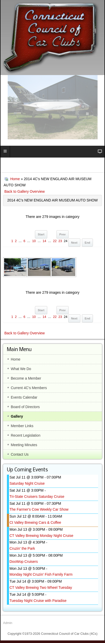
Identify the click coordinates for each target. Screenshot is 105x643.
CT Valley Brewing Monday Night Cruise (41, 536)
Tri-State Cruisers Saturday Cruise (36, 496)
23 (60, 241)
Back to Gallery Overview (24, 191)
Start (41, 234)
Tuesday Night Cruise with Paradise (37, 601)
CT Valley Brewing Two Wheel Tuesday (40, 587)
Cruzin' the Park (22, 548)
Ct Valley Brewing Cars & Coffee (35, 522)
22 (54, 241)
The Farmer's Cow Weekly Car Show (39, 509)
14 (44, 241)
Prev (62, 234)
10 (34, 241)
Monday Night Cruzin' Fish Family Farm (40, 574)
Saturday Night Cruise (27, 483)
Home (15, 179)
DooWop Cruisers (23, 561)
